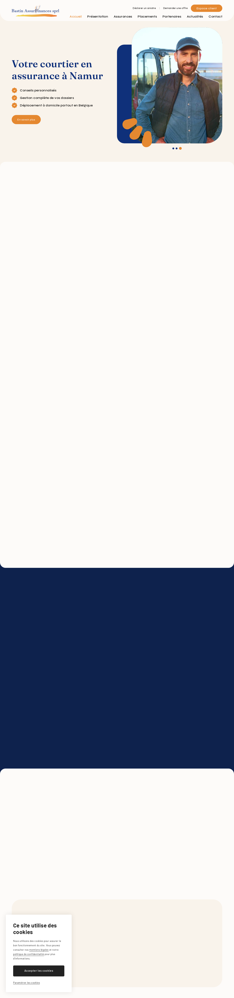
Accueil (76, 16)
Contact (215, 16)
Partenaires (172, 16)
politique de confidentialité (28, 954)
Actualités (195, 16)
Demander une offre (175, 8)
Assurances (123, 16)
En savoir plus (27, 119)
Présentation (97, 16)
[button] (173, 148)
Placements (147, 16)
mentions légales (39, 949)
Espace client (207, 8)
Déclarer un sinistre (144, 8)
